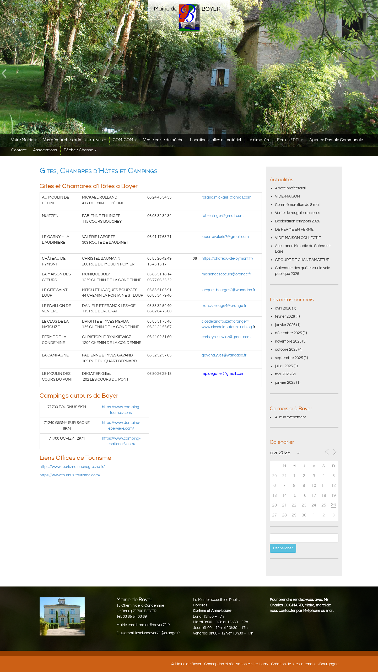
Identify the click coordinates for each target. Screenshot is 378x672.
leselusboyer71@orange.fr (157, 633)
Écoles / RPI (290, 140)
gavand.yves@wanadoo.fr (224, 355)
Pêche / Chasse (80, 150)
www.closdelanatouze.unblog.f (228, 327)
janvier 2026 (285, 325)
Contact (18, 150)
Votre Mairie (24, 140)
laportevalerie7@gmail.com (225, 237)
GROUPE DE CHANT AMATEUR (302, 260)
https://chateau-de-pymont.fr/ (227, 258)
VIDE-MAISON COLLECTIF (298, 238)
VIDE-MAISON (287, 196)
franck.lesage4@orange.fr (224, 306)
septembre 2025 (289, 358)
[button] (3, 73)
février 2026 (285, 316)
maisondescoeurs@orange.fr (226, 274)
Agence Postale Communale (336, 140)
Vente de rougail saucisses (297, 213)
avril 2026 (283, 308)
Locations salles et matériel (215, 140)
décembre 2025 (288, 333)
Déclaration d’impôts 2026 (297, 221)
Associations (45, 150)
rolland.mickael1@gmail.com (226, 197)
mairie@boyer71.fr (154, 625)
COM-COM (125, 140)
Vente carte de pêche (163, 140)
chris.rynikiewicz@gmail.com (226, 337)
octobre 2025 (286, 349)
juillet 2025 (284, 366)
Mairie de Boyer (188, 664)
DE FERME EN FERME (294, 229)
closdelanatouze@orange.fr (225, 321)
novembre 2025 (288, 341)
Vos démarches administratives (74, 140)
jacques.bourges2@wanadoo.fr (228, 290)
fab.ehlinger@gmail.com (223, 216)
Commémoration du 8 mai (297, 205)
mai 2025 (283, 374)
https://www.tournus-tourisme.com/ (70, 475)
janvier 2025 (285, 383)
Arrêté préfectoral (290, 188)
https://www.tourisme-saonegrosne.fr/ (72, 467)
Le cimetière (259, 140)
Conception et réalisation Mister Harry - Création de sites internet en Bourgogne (271, 664)
